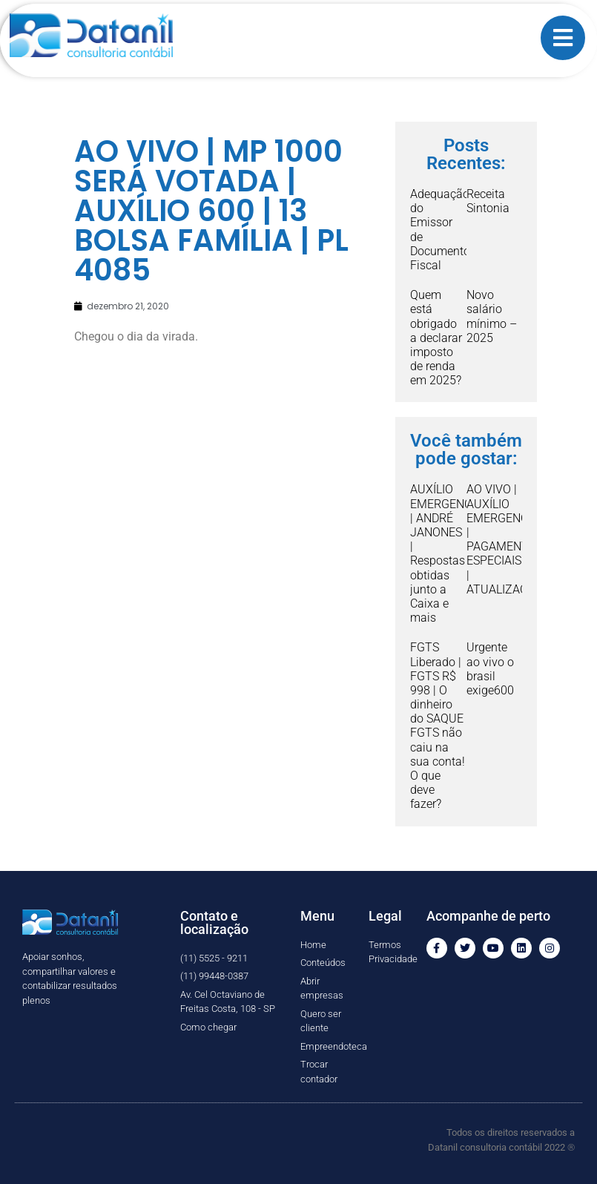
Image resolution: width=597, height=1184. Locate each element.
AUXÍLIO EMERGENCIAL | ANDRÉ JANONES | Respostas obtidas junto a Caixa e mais (449, 553)
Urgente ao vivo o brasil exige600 (490, 668)
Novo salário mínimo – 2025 (491, 316)
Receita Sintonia (487, 201)
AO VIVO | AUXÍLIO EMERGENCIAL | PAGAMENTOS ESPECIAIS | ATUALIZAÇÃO (505, 539)
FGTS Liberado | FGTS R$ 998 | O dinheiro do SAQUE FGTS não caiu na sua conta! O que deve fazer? (437, 725)
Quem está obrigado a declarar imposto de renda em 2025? (436, 337)
